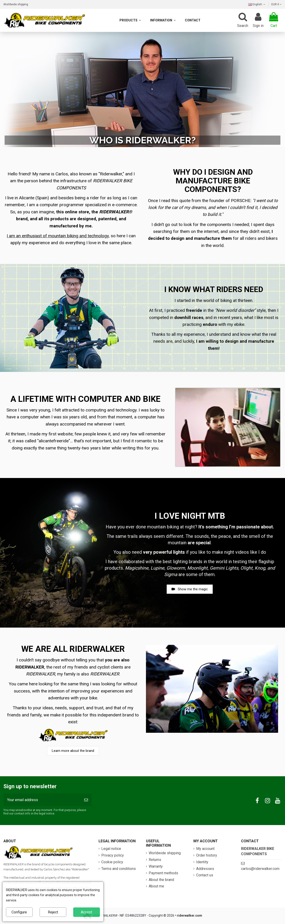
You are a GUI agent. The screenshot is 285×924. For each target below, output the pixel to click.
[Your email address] (42, 800)
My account (205, 848)
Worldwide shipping (15, 4)
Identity (202, 862)
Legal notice (111, 848)
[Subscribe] (86, 800)
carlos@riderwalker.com (260, 868)
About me (156, 886)
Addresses (205, 868)
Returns (155, 859)
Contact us (204, 875)
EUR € (276, 4)
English (257, 4)
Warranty (156, 866)
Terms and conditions (118, 868)
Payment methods (163, 873)
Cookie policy (112, 862)
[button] (162, 20)
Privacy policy (112, 855)
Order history (206, 855)
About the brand (161, 880)
